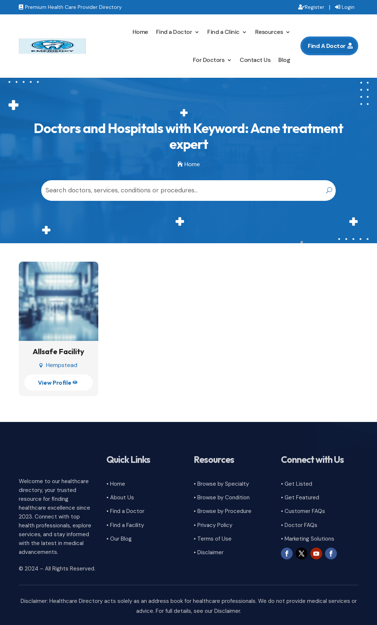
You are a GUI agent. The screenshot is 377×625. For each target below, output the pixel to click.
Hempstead (61, 365)
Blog (284, 60)
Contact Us (255, 60)
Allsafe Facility (58, 351)
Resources (269, 32)
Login (348, 7)
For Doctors (209, 60)
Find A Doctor (327, 46)
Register (314, 7)
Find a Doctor (174, 32)
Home (140, 32)
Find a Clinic (223, 32)
